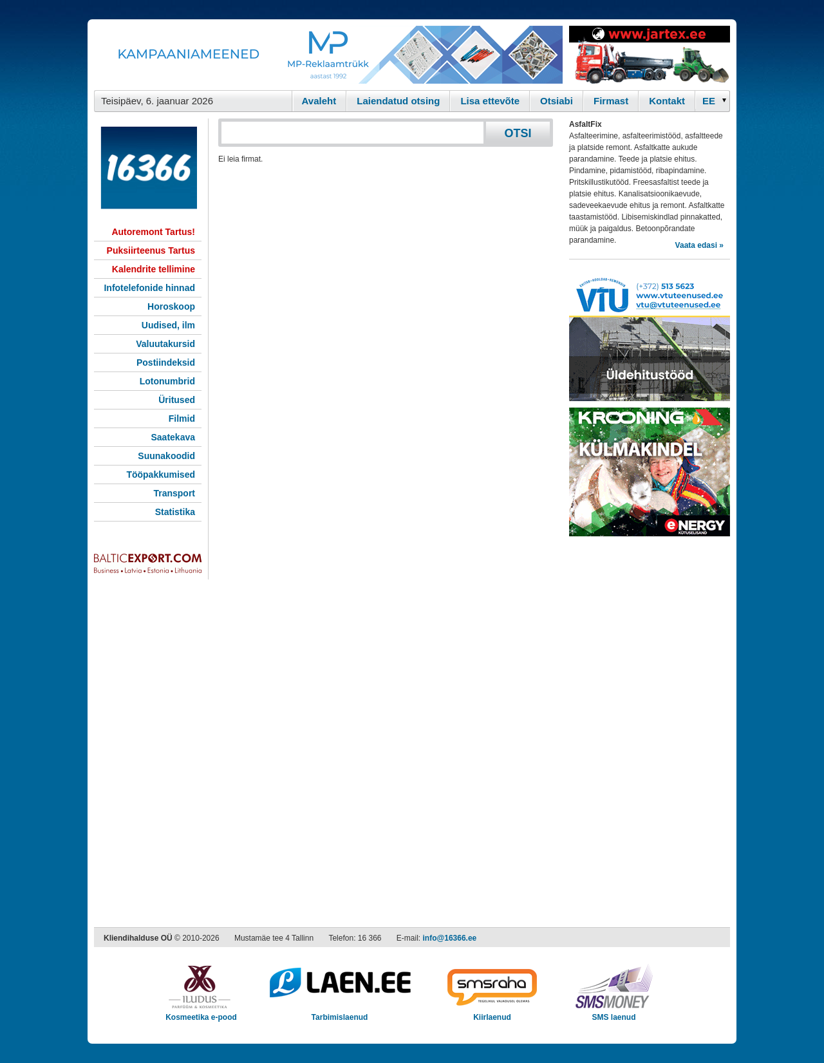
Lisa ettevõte (490, 100)
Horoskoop (171, 306)
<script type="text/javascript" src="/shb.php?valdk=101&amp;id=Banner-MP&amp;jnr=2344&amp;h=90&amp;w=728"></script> (328, 55)
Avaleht (319, 100)
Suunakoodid (166, 456)
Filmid (182, 418)
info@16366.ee (450, 938)
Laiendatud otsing (398, 100)
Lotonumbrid (167, 381)
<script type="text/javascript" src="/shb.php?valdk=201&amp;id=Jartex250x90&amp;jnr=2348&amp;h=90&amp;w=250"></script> (649, 55)
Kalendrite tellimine (153, 269)
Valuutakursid (165, 344)
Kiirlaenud (492, 1013)
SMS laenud (614, 1013)
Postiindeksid (165, 362)
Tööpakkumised (160, 474)
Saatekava (173, 437)
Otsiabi (556, 100)
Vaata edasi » (699, 245)
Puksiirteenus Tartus (151, 250)
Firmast (611, 100)
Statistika (175, 512)
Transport (174, 493)
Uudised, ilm (168, 325)
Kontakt (667, 100)
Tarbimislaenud (339, 1013)
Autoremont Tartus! (153, 232)
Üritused (176, 400)
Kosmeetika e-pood (201, 1013)
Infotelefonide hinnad (149, 288)
